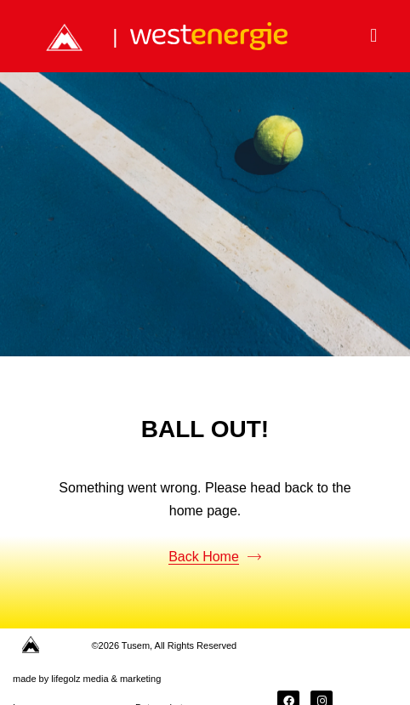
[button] (374, 36)
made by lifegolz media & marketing (87, 679)
